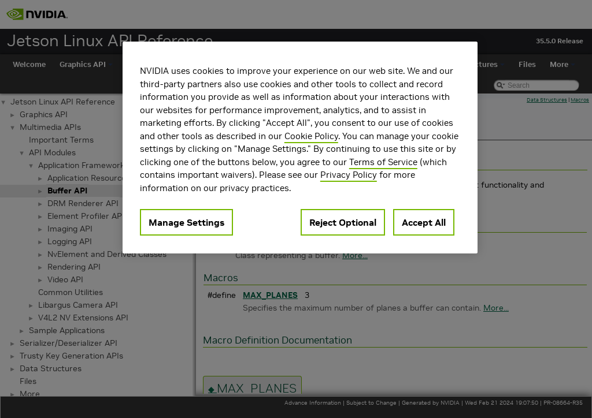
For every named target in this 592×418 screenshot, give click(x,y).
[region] (300, 147)
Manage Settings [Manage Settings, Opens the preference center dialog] (186, 222)
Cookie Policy (311, 135)
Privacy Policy (348, 174)
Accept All (424, 222)
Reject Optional (342, 222)
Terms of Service (383, 161)
